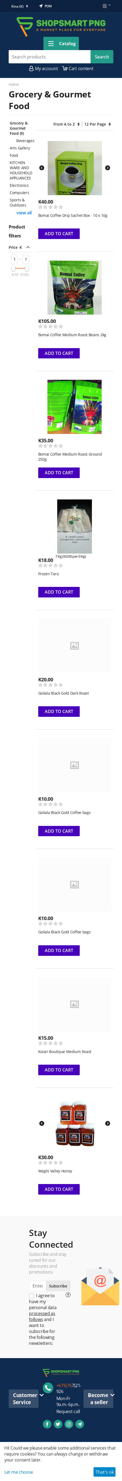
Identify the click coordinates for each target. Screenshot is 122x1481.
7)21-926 (68, 1388)
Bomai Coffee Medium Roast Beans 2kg (72, 334)
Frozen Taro (48, 573)
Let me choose (18, 1472)
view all (24, 213)
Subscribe (58, 1286)
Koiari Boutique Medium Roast (65, 1051)
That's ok (104, 1472)
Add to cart (59, 234)
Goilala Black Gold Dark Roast (63, 693)
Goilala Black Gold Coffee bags (64, 812)
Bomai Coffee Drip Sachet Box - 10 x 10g (72, 215)
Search (102, 57)
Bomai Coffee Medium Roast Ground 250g (70, 457)
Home (14, 84)
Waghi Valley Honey (55, 1171)
